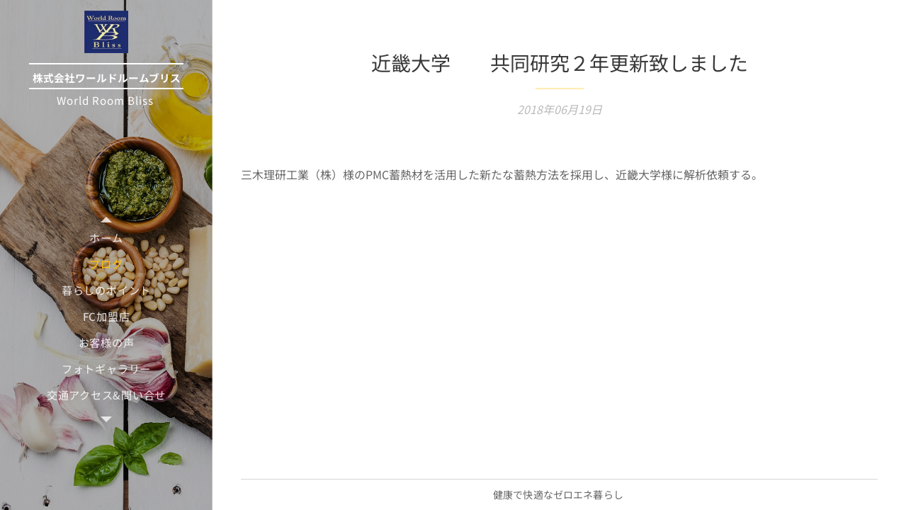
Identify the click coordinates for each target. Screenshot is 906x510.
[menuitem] (106, 238)
